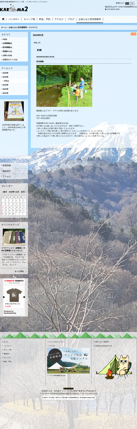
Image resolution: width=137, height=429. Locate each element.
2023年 (5, 85)
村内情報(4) (7, 47)
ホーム (6, 342)
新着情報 (7, 165)
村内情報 (40, 61)
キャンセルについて (56, 342)
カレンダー (7, 357)
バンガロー (7, 346)
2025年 (5, 73)
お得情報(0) (7, 43)
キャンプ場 (7, 350)
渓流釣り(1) (7, 51)
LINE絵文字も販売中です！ (104, 346)
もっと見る (19, 271)
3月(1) (6, 81)
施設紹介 (7, 171)
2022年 (5, 89)
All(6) (5, 39)
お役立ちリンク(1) (10, 59)
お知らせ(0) (7, 55)
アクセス (7, 176)
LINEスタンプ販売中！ (103, 342)
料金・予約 (7, 361)
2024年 (5, 77)
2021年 (5, 93)
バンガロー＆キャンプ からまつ (83, 391)
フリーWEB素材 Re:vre (57, 375)
